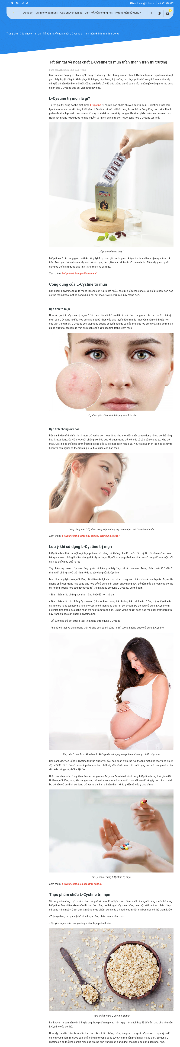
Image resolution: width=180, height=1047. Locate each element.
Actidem (28, 12)
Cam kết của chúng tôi (99, 12)
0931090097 (166, 3)
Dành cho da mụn (47, 12)
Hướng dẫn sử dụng (128, 12)
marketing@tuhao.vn (144, 3)
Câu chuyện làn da (71, 12)
